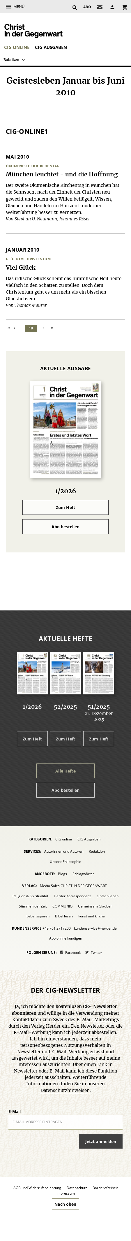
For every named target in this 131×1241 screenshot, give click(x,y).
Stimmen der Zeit (33, 906)
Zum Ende (52, 328)
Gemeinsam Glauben (95, 906)
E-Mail (14, 1111)
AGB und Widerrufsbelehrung (37, 1187)
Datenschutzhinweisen (65, 1091)
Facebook (73, 952)
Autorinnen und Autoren (63, 851)
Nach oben (65, 1204)
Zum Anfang (9, 328)
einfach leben (107, 896)
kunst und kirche (91, 916)
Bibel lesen (64, 916)
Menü (18, 6)
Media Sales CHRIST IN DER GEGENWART (73, 885)
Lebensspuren (37, 916)
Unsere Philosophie (65, 861)
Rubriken (11, 60)
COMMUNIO (62, 906)
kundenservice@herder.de (95, 928)
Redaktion (97, 851)
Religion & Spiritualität (30, 896)
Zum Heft (65, 507)
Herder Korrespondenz (72, 896)
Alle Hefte (65, 771)
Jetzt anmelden (100, 1141)
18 (31, 328)
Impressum (65, 1193)
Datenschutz (77, 1187)
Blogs (62, 873)
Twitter (96, 952)
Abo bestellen (66, 526)
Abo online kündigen (65, 938)
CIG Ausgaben (51, 47)
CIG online (16, 47)
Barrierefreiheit (105, 1187)
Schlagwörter (83, 873)
